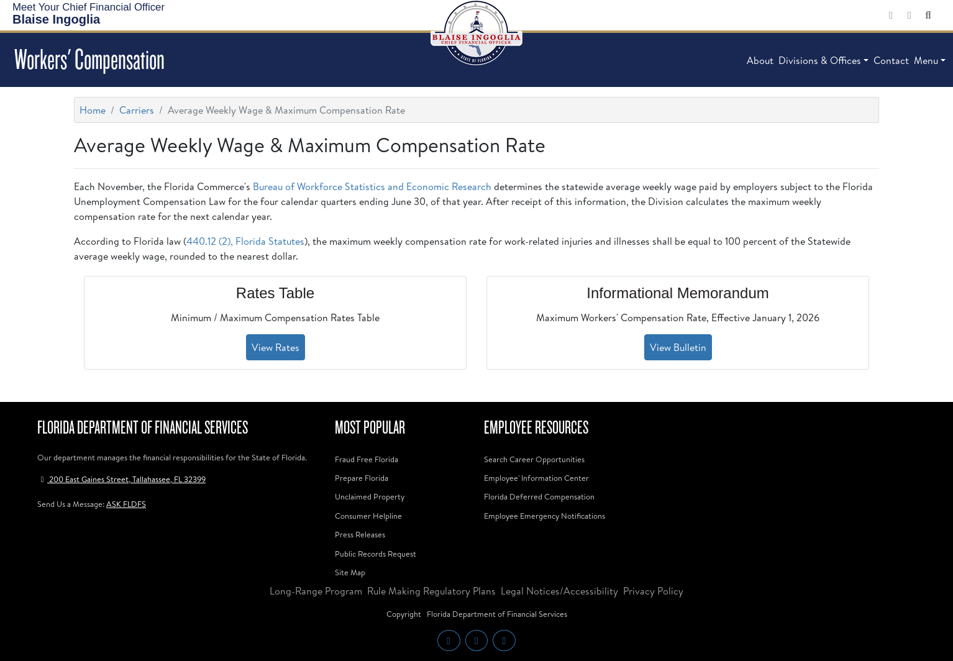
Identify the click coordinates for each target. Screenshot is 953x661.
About (760, 60)
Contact (891, 60)
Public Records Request (375, 553)
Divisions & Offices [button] (819, 60)
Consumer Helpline (368, 515)
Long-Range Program (316, 591)
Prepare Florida (361, 477)
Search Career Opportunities (534, 459)
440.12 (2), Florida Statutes (245, 241)
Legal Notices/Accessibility (559, 591)
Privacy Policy (653, 591)
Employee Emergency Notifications (544, 515)
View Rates (275, 347)
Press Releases (360, 534)
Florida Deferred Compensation (539, 496)
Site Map (350, 572)
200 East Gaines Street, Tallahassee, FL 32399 (121, 479)
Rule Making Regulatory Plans (431, 591)
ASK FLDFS (126, 503)
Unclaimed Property (369, 496)
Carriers (136, 110)
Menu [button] (926, 60)
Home (93, 110)
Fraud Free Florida (366, 459)
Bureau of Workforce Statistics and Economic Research (372, 186)
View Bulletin (678, 347)
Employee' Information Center (536, 477)
